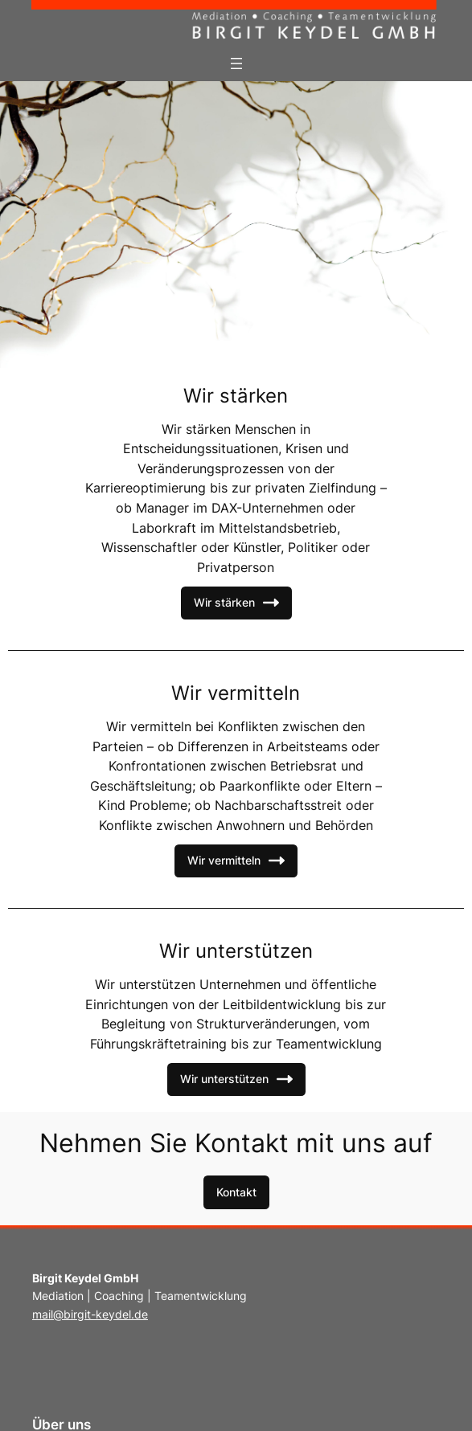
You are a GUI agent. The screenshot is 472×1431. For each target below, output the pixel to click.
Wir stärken (236, 603)
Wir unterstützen (236, 1079)
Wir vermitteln (236, 860)
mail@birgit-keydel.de (90, 1314)
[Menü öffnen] (236, 63)
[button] (236, 1192)
